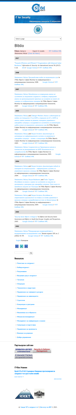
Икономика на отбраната (26, 313)
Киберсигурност (23, 267)
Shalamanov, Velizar (21, 77)
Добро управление (24, 337)
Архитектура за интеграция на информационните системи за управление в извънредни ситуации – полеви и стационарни (35, 136)
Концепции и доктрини (25, 304)
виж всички (57, 379)
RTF (50, 51)
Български (24, 240)
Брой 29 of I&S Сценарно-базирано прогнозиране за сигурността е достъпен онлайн (35, 372)
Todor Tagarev (49, 180)
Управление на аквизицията (27, 296)
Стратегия (21, 300)
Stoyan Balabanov (34, 180)
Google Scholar (33, 68)
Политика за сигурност (25, 263)
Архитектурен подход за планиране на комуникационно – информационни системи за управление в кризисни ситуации (37, 168)
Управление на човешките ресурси (30, 292)
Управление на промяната (27, 329)
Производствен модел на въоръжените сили (43, 77)
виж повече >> (19, 377)
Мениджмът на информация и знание (31, 321)
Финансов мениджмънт (26, 317)
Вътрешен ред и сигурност (27, 276)
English (18, 240)
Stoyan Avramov (36, 134)
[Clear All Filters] (34, 53)
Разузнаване (22, 271)
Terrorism (20, 280)
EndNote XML (56, 51)
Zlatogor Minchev (37, 116)
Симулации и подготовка (26, 325)
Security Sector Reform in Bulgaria (26, 217)
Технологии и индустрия (26, 288)
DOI (24, 68)
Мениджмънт (22, 308)
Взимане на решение (25, 333)
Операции (21, 284)
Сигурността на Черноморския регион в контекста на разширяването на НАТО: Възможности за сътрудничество (35, 149)
